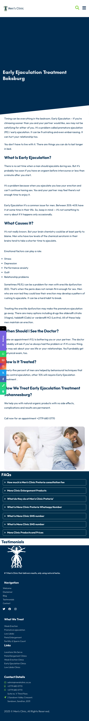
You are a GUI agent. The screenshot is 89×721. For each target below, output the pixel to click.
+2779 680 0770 (46, 418)
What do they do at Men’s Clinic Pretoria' (30, 498)
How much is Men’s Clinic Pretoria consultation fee (36, 482)
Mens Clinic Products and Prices (25, 532)
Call (6, 418)
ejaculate (54, 166)
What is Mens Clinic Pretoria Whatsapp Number (34, 507)
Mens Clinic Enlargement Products (26, 490)
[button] (44, 482)
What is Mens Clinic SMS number (25, 516)
